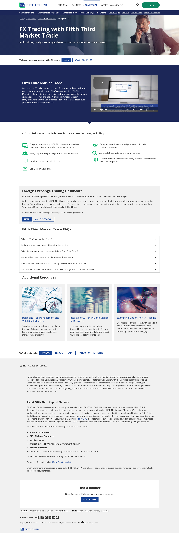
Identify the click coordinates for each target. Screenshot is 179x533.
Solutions (101, 12)
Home (22, 19)
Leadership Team (63, 353)
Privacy (97, 511)
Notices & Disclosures (33, 365)
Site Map (106, 511)
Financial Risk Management (47, 19)
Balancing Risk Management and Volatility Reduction (40, 319)
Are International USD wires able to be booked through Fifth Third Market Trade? (88, 269)
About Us (125, 13)
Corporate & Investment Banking (77, 12)
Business (76, 5)
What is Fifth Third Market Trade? (88, 239)
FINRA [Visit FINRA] (79, 418)
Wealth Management (112, 5)
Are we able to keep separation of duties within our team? (88, 257)
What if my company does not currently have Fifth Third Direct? (88, 251)
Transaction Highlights (90, 353)
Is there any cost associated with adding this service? (88, 245)
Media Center (77, 511)
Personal (63, 5)
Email (66, 60)
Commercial (91, 5)
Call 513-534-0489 (83, 60)
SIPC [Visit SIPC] (85, 418)
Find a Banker (89, 499)
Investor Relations (62, 511)
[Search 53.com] (137, 5)
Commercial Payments (48, 12)
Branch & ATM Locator (152, 13)
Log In (151, 5)
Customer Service (136, 13)
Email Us (45, 353)
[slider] (114, 109)
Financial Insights (114, 13)
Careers (50, 511)
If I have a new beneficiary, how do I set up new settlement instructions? (88, 263)
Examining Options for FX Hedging (136, 317)
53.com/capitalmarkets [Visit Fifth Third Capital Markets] (62, 462)
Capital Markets (26, 12)
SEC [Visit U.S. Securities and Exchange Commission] (74, 421)
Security (88, 511)
